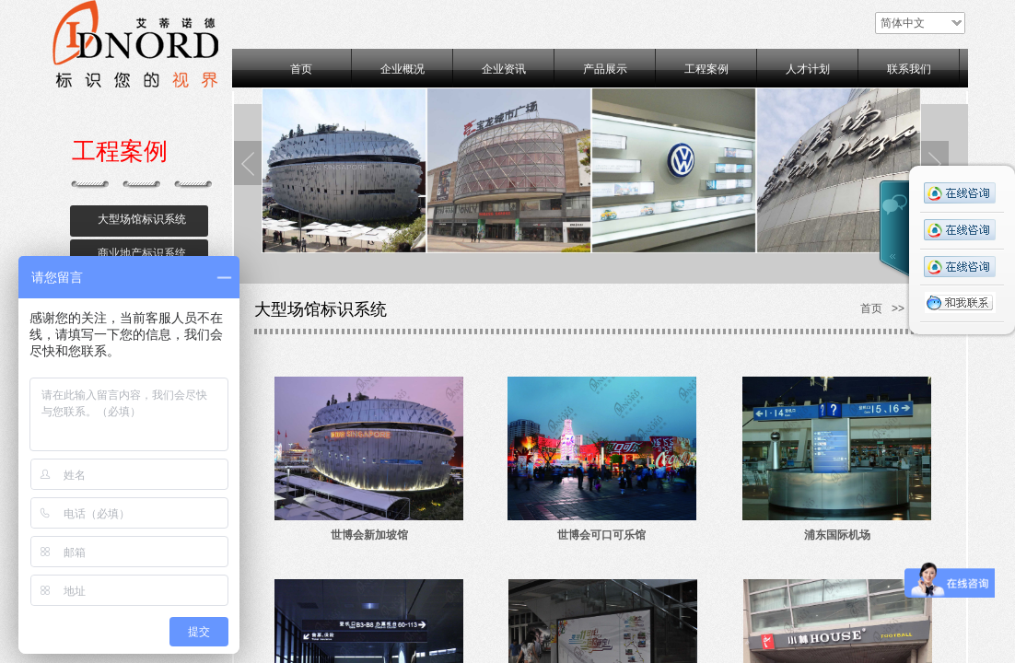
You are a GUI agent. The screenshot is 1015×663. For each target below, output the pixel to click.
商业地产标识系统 (142, 253)
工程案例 (706, 69)
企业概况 (402, 69)
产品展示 (605, 69)
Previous (248, 163)
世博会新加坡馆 (369, 535)
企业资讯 (504, 69)
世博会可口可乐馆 (601, 535)
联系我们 (909, 69)
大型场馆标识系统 (142, 219)
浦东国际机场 (837, 535)
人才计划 (808, 69)
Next (935, 163)
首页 (301, 69)
